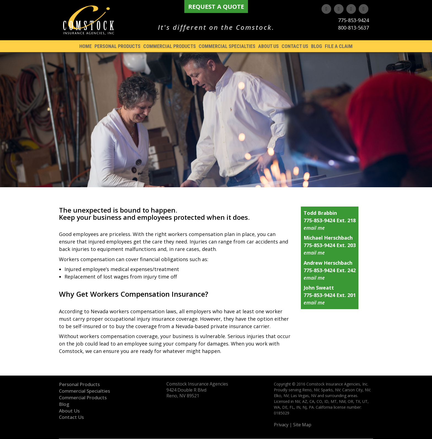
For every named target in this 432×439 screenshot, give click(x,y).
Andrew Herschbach (328, 262)
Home (85, 46)
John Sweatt (319, 287)
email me (314, 227)
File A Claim (339, 46)
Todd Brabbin (320, 213)
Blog (316, 46)
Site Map (302, 425)
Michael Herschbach (328, 237)
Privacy (281, 425)
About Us (268, 46)
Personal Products (117, 46)
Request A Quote (216, 6)
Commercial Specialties (227, 46)
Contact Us (295, 46)
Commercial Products (169, 46)
